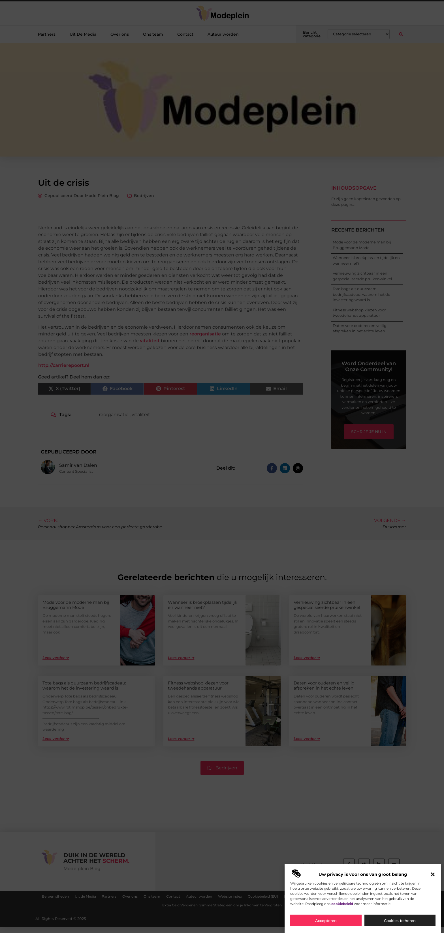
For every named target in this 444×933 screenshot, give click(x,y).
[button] (433, 874)
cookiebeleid (342, 904)
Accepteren (326, 920)
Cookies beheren (400, 920)
